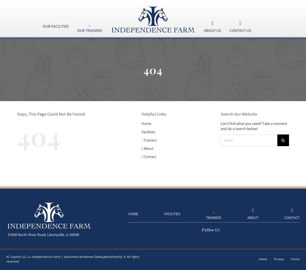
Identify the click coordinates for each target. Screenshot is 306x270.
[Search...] (249, 140)
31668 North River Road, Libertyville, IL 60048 (43, 234)
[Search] (283, 140)
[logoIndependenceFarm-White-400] (48, 203)
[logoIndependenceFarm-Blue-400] (153, 7)
